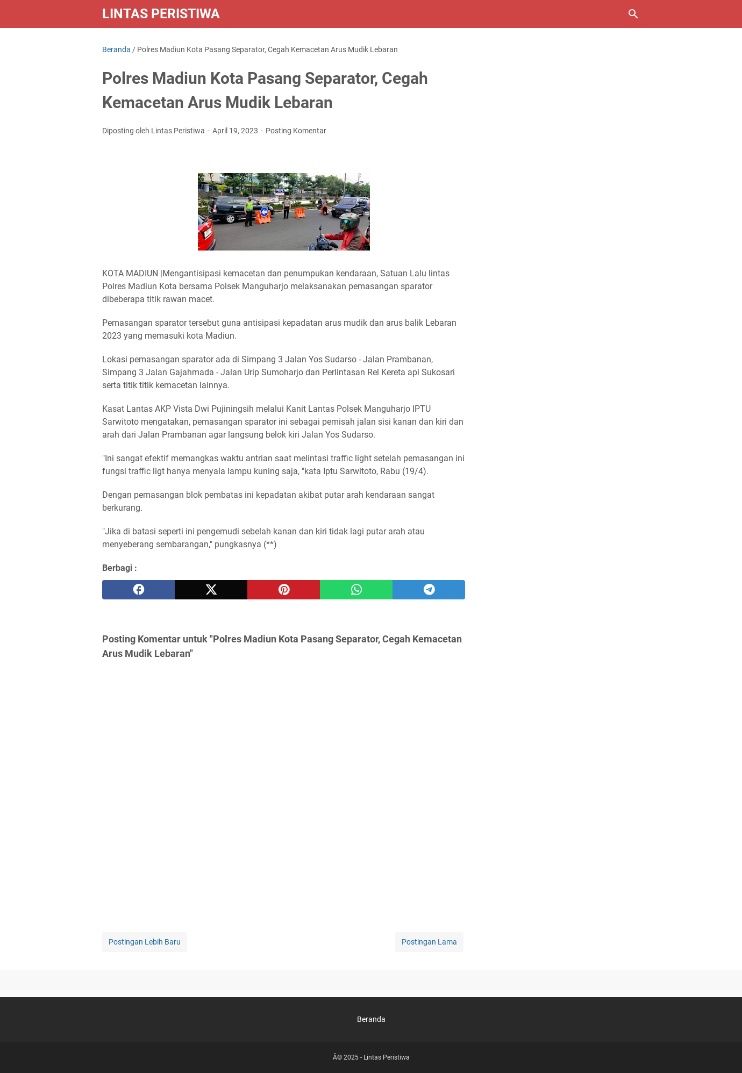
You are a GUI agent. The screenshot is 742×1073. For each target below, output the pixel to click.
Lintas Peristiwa (161, 14)
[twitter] (211, 589)
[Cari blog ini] (633, 14)
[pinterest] (283, 589)
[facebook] (138, 589)
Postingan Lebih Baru (145, 942)
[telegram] (429, 589)
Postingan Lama (429, 942)
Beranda (371, 1019)
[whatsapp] (356, 589)
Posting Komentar (296, 130)
